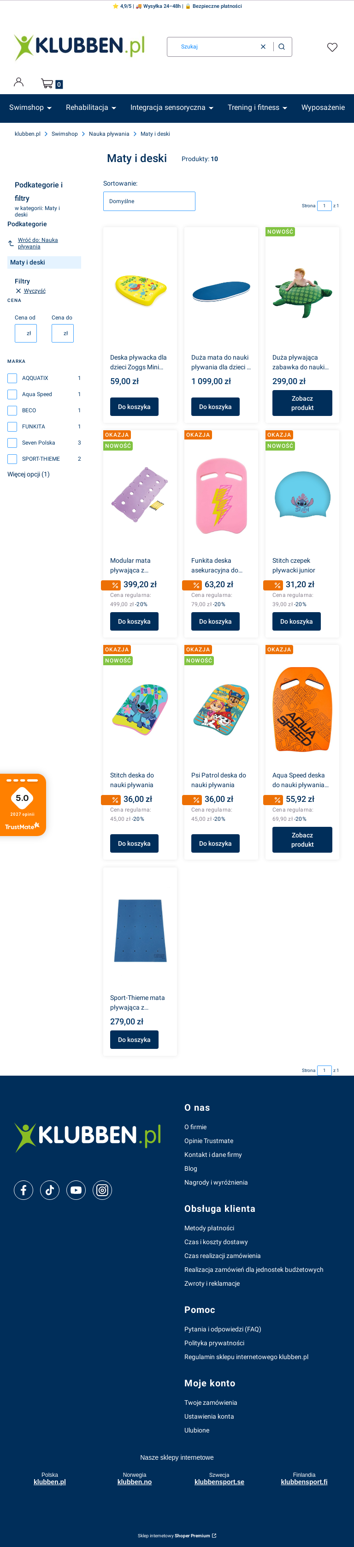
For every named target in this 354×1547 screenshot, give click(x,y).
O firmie (195, 1127)
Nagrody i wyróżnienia (216, 1182)
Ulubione (196, 1430)
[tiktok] (50, 1190)
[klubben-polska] (92, 1136)
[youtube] (76, 1190)
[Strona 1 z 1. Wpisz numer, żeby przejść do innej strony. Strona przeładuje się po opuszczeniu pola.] (324, 206)
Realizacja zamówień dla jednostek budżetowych (254, 1269)
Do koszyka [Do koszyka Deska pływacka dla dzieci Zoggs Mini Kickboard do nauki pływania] (134, 406)
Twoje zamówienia (210, 1402)
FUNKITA (33, 426)
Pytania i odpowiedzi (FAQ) (222, 1329)
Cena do (62, 317)
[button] (281, 46)
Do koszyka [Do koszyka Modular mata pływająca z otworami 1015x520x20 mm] (134, 621)
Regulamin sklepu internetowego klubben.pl (246, 1356)
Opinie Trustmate (208, 1140)
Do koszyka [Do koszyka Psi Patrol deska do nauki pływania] (215, 844)
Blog (190, 1168)
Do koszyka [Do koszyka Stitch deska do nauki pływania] (134, 844)
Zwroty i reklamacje (212, 1283)
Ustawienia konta (209, 1416)
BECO (29, 410)
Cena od (25, 317)
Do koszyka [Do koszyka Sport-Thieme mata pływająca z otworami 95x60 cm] (134, 1039)
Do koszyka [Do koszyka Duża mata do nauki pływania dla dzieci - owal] (215, 406)
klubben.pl (28, 134)
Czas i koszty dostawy (216, 1242)
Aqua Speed (37, 394)
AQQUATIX (35, 378)
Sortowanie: (120, 183)
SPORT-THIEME (41, 459)
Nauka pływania (109, 134)
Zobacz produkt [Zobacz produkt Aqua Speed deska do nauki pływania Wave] (302, 840)
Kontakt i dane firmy (213, 1154)
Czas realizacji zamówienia (222, 1255)
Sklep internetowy (174, 1535)
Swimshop (65, 134)
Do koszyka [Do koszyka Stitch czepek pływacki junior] (296, 621)
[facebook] (23, 1190)
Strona (308, 205)
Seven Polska (38, 442)
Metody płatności (209, 1228)
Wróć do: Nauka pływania (32, 243)
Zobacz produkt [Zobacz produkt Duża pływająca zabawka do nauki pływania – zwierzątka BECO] (302, 403)
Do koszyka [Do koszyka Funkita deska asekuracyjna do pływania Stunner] (215, 621)
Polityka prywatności (214, 1343)
